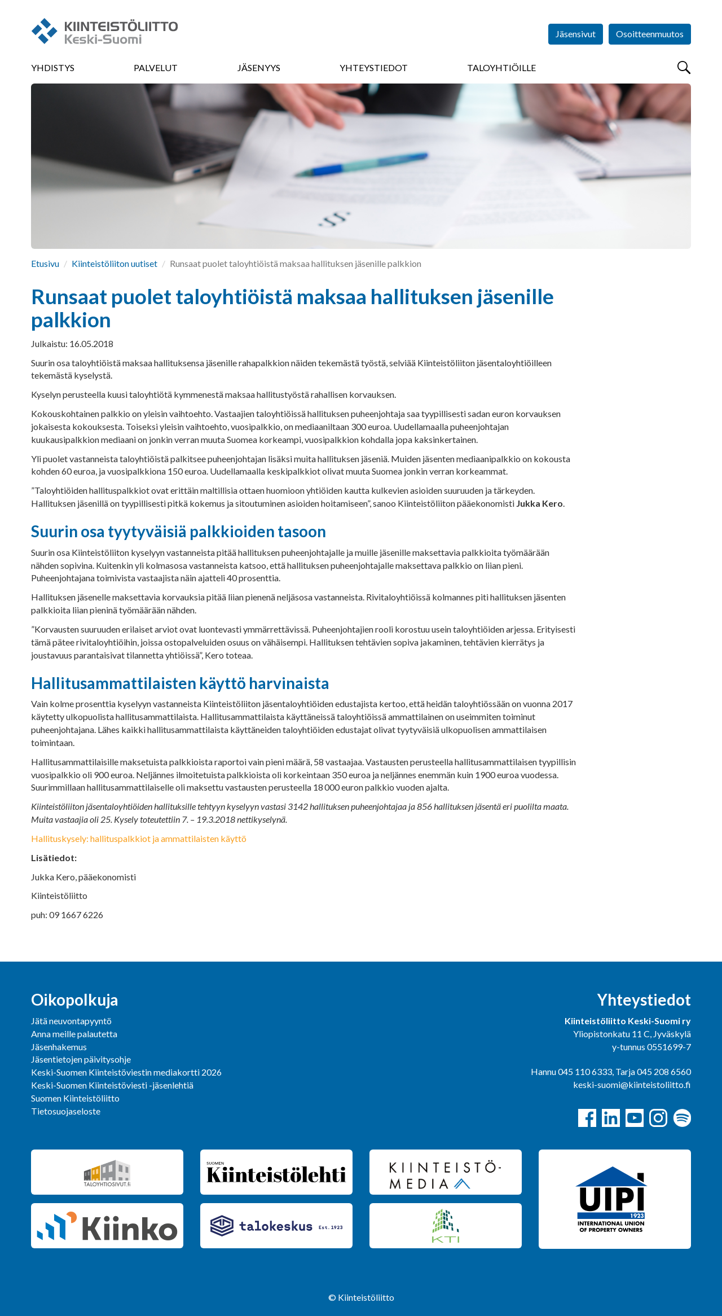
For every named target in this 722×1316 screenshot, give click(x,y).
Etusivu (45, 263)
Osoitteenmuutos (650, 33)
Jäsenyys (258, 67)
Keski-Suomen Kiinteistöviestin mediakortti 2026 (126, 1072)
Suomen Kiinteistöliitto (75, 1098)
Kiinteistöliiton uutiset (114, 263)
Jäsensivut (576, 33)
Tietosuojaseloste (65, 1111)
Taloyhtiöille (501, 67)
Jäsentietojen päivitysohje (81, 1059)
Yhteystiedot (374, 67)
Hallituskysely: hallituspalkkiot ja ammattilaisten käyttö (138, 838)
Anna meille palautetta (74, 1033)
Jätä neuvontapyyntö (71, 1020)
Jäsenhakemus (59, 1046)
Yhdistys (52, 67)
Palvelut (156, 67)
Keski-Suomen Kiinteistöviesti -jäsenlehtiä (112, 1085)
